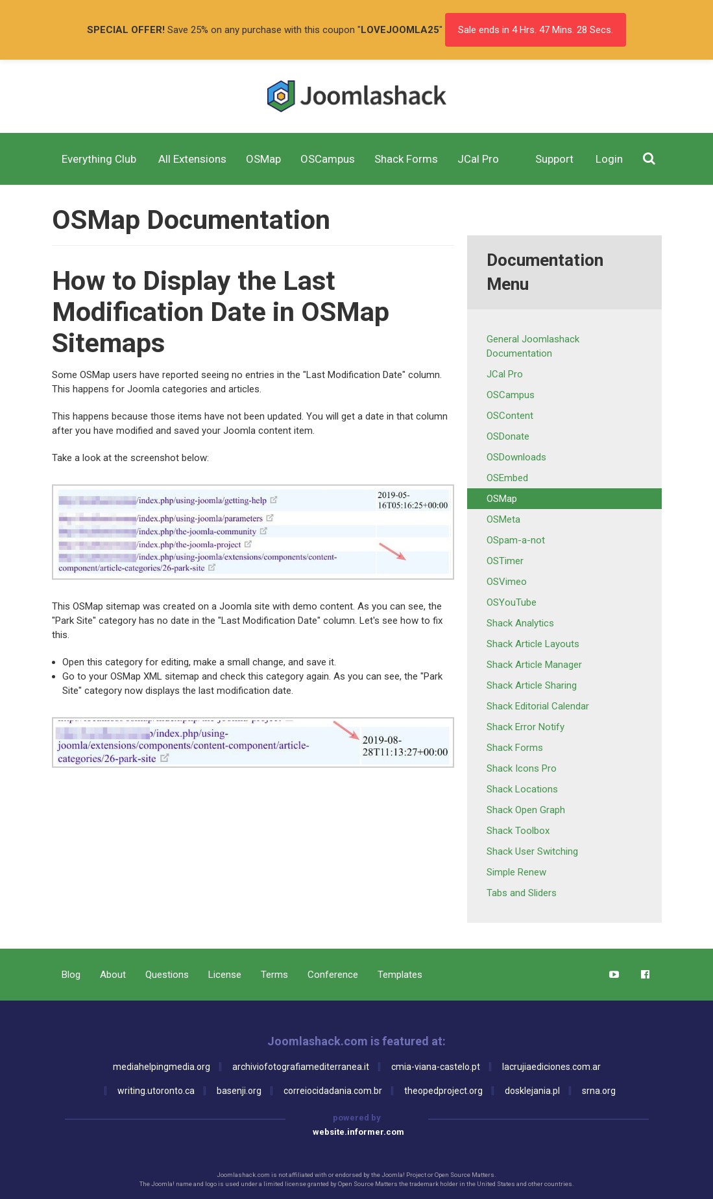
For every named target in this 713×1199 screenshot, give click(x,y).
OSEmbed (507, 478)
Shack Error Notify (525, 727)
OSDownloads (516, 457)
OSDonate (508, 436)
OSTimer (505, 561)
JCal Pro (505, 374)
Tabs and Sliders (522, 893)
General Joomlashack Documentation (533, 346)
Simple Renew (516, 872)
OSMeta (503, 519)
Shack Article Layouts (533, 644)
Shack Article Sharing (532, 685)
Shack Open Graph (526, 810)
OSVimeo (507, 582)
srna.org (599, 1091)
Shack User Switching (532, 851)
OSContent (510, 415)
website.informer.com (358, 1132)
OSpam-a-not (516, 540)
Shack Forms (515, 748)
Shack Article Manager (534, 665)
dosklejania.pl (532, 1091)
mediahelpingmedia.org (161, 1067)
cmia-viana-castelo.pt (435, 1067)
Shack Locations (522, 789)
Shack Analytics (520, 623)
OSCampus (511, 395)
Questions (167, 974)
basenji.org (239, 1091)
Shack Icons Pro (522, 768)
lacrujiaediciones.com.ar (551, 1067)
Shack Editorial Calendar (538, 706)
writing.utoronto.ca (156, 1091)
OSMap (502, 499)
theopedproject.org (443, 1091)
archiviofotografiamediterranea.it (300, 1067)
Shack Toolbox (518, 831)
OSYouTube (512, 602)
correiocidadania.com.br (333, 1091)
